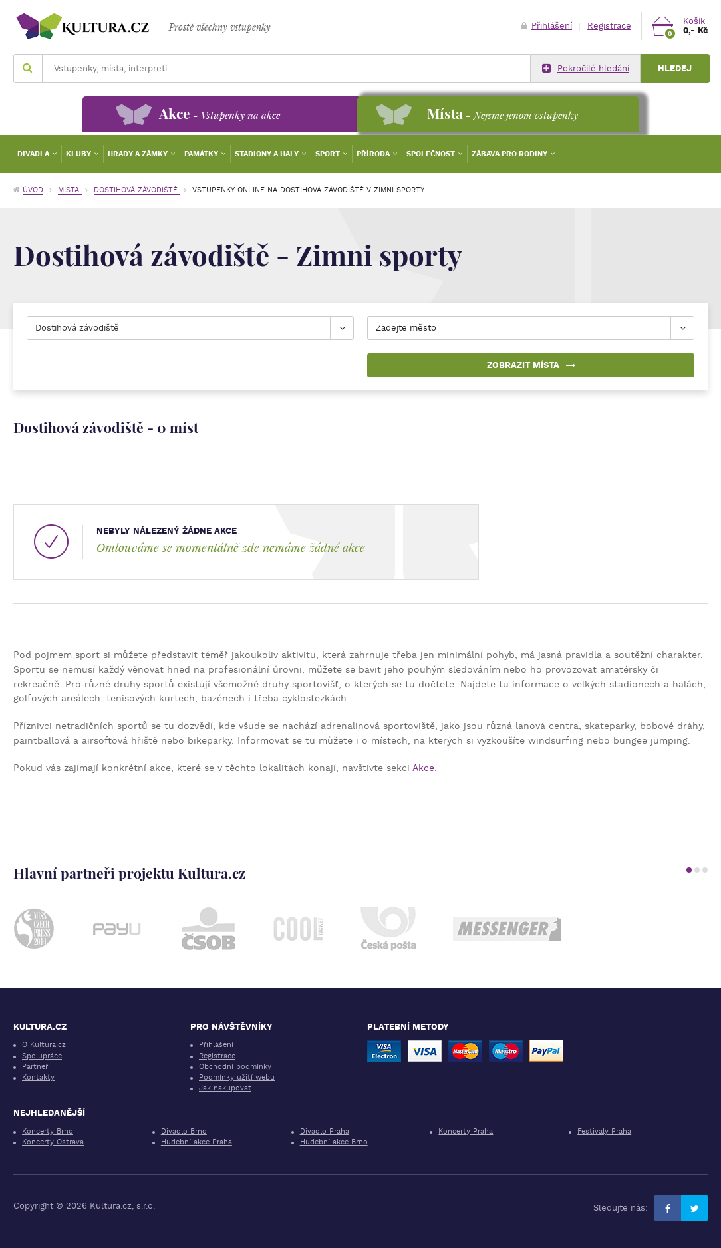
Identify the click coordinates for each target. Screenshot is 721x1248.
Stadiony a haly (268, 154)
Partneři (36, 1066)
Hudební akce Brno (334, 1142)
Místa (70, 190)
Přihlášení (546, 26)
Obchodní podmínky (235, 1066)
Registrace (609, 26)
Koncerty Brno (47, 1131)
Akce (423, 767)
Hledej (675, 68)
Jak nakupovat (225, 1088)
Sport (328, 154)
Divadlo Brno (184, 1131)
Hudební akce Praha (196, 1142)
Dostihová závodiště (137, 190)
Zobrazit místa (531, 365)
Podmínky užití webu (237, 1077)
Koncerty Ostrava (53, 1142)
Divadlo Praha (324, 1131)
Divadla (34, 154)
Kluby (79, 154)
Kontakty (38, 1077)
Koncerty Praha (465, 1131)
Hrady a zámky (139, 154)
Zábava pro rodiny (510, 154)
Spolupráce (42, 1056)
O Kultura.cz (44, 1044)
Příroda (374, 154)
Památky (202, 154)
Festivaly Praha (604, 1131)
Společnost (431, 154)
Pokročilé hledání (585, 68)
